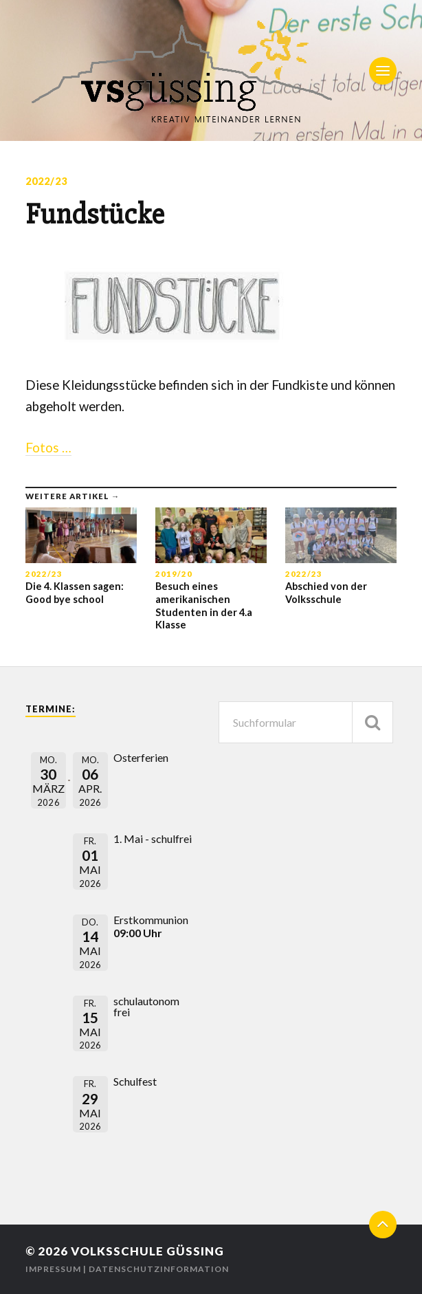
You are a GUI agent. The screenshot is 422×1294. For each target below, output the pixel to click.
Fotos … (48, 447)
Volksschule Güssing (147, 1251)
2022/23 (46, 181)
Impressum (53, 1269)
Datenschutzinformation (159, 1269)
